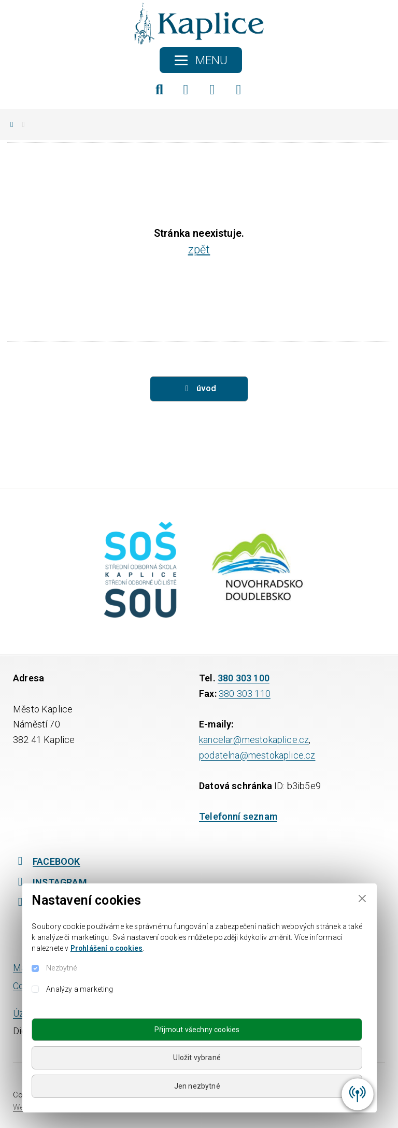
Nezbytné (61, 968)
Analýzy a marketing (79, 989)
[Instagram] (212, 90)
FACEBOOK (46, 861)
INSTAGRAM (50, 882)
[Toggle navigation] (201, 60)
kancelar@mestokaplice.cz (254, 739)
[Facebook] (186, 90)
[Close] (362, 898)
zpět (199, 249)
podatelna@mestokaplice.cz (257, 755)
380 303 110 (245, 693)
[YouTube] (239, 90)
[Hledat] (159, 90)
